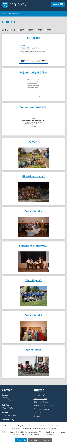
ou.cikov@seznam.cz (10, 415)
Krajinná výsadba (41, 416)
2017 (40, 30)
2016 (31, 30)
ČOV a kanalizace (41, 402)
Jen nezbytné (34, 440)
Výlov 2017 (33, 141)
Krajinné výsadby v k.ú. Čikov (33, 72)
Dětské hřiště (33, 37)
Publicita (37, 412)
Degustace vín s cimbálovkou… (33, 245)
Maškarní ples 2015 (33, 314)
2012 (13, 30)
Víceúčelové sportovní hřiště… (33, 106)
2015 (22, 30)
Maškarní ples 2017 (33, 210)
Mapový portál (39, 395)
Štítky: (5, 30)
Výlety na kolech (33, 349)
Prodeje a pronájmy (42, 409)
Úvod (4, 13)
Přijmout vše (21, 440)
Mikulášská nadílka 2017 (33, 176)
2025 (49, 30)
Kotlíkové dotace (40, 398)
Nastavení (46, 440)
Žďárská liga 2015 (33, 280)
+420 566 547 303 (9, 408)
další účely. (52, 428)
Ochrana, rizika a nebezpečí (45, 405)
